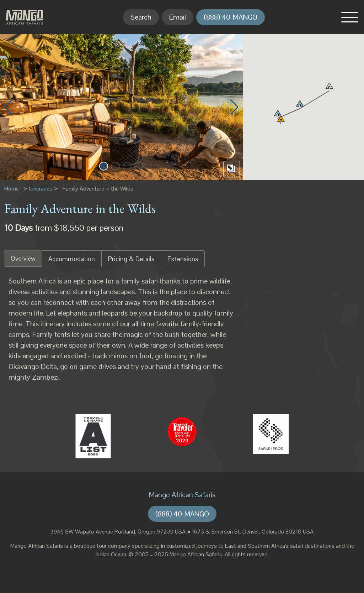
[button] (349, 17)
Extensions (182, 259)
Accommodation (71, 259)
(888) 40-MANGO (230, 17)
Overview (23, 258)
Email (177, 17)
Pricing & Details (131, 259)
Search (140, 17)
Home (11, 188)
